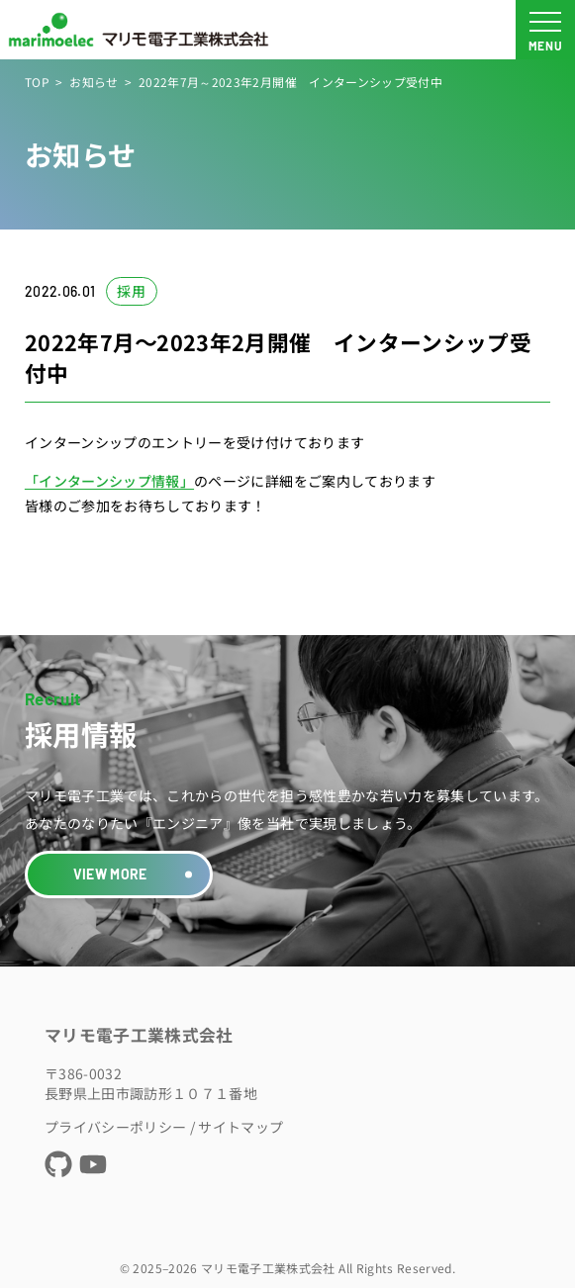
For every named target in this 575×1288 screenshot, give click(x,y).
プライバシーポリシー (116, 1127)
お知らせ (93, 81)
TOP (37, 81)
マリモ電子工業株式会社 (139, 1035)
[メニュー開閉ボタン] (545, 29)
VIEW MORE (110, 874)
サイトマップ (240, 1127)
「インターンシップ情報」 (109, 481)
